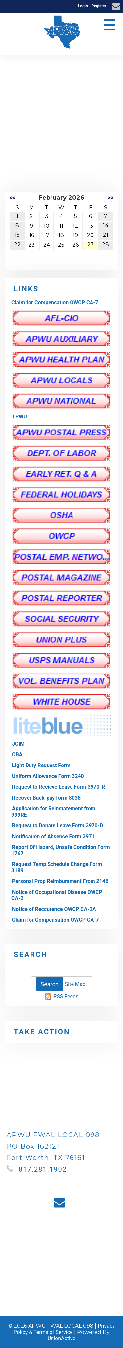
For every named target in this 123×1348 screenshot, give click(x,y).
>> (110, 197)
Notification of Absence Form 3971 (53, 836)
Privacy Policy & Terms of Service (63, 1329)
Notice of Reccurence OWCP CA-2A (54, 909)
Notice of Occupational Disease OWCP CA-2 (56, 895)
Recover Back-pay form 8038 (46, 798)
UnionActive (61, 1338)
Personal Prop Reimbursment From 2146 (60, 881)
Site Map (75, 984)
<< (12, 197)
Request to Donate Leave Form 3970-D (57, 825)
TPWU (19, 417)
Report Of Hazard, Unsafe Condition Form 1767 (60, 850)
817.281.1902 (43, 1169)
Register (99, 6)
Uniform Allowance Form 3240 (48, 776)
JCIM (18, 744)
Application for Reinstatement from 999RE (53, 811)
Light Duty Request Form (41, 765)
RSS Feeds (66, 996)
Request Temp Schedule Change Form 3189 (56, 867)
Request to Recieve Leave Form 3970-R (58, 787)
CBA (17, 754)
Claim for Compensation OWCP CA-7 (54, 302)
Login (83, 6)
